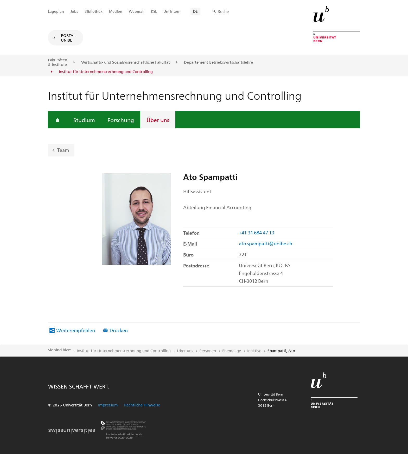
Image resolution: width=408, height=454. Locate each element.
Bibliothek (94, 11)
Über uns (157, 119)
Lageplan (56, 11)
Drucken (119, 330)
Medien (115, 11)
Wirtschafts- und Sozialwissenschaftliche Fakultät (125, 62)
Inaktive (254, 350)
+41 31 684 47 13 (256, 232)
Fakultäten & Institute (57, 62)
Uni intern (172, 11)
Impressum (108, 404)
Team (63, 150)
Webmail (136, 11)
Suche (223, 11)
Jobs (74, 11)
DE (195, 11)
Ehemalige (231, 350)
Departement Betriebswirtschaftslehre (218, 62)
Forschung (120, 119)
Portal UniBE (68, 38)
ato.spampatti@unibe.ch (265, 243)
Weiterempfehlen (75, 330)
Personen (207, 350)
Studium (84, 119)
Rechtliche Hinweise (142, 404)
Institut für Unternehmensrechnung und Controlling (124, 350)
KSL (154, 11)
